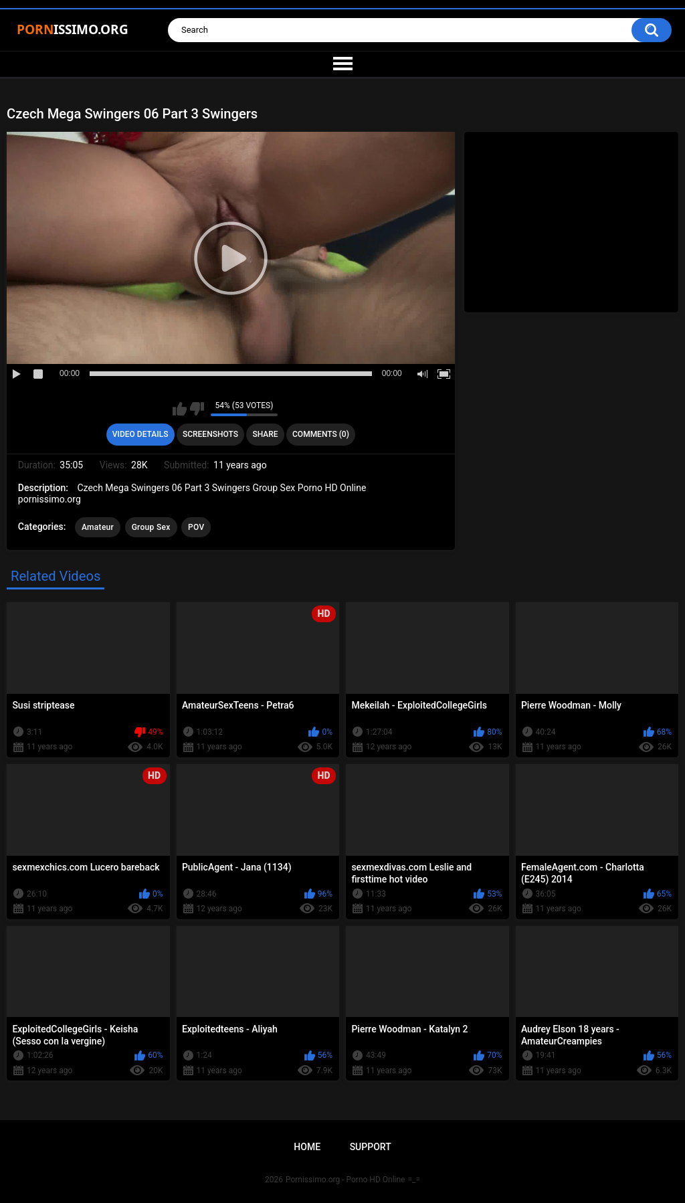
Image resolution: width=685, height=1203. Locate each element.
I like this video (180, 408)
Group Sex (151, 527)
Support (370, 1146)
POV (196, 527)
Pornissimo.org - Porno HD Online (345, 1179)
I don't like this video (197, 408)
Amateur (98, 527)
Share (265, 434)
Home (307, 1146)
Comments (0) (320, 434)
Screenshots (210, 434)
